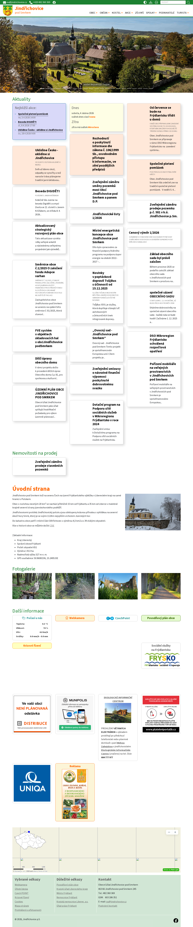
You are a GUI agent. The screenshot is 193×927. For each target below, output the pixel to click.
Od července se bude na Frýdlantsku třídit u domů (162, 113)
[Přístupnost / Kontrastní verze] (145, 2)
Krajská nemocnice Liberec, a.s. (72, 901)
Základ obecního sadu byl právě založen (161, 258)
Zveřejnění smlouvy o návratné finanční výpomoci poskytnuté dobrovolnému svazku (106, 378)
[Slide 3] (58, 88)
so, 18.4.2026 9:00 (40, 131)
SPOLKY (150, 13)
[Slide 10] (96, 88)
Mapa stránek (22, 906)
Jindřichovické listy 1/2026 (106, 216)
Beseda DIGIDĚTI (47, 191)
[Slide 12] (107, 88)
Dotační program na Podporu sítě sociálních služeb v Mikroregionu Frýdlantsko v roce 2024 (106, 414)
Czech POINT (21, 893)
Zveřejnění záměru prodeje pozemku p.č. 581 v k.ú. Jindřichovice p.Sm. (164, 210)
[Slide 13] (113, 88)
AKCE (128, 13)
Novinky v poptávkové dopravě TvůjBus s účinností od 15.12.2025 (104, 281)
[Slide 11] (102, 88)
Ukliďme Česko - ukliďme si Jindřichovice (46, 154)
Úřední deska (21, 889)
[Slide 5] (69, 88)
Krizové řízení (32, 646)
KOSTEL (116, 13)
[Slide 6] (75, 88)
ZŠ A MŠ (139, 13)
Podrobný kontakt (107, 906)
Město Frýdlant (64, 893)
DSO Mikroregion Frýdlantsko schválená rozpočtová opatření (162, 343)
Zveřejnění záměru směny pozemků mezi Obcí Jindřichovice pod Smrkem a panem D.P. (105, 192)
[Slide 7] (80, 88)
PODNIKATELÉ (166, 13)
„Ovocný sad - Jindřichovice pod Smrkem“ (105, 334)
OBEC (92, 13)
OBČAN (104, 13)
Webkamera (75, 618)
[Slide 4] (64, 88)
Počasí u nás (32, 627)
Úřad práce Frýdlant (67, 906)
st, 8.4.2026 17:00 (27, 123)
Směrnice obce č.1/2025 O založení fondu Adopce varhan (48, 270)
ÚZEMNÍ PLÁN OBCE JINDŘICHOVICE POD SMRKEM (49, 393)
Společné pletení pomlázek (162, 165)
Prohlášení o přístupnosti (28, 910)
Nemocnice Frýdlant (67, 897)
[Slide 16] (129, 88)
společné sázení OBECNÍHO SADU (162, 294)
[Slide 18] (140, 88)
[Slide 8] (85, 88)
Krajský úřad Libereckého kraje (72, 889)
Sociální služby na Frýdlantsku (161, 656)
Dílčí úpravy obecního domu (46, 360)
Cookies (19, 901)
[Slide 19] (145, 88)
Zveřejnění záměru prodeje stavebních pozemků (49, 466)
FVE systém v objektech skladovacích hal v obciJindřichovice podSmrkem (49, 338)
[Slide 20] (151, 88)
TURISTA (182, 13)
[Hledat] (173, 2)
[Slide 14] (118, 88)
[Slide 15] (123, 88)
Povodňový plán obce (161, 618)
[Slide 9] (91, 88)
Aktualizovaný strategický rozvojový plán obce (49, 229)
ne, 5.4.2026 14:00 (33, 115)
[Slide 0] (42, 88)
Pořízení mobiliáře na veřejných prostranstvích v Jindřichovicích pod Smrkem (163, 372)
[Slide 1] (47, 88)
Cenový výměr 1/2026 (144, 232)
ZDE (52, 525)
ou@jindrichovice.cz (116, 901)
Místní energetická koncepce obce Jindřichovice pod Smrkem (105, 236)
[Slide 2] (53, 88)
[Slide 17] (134, 88)
